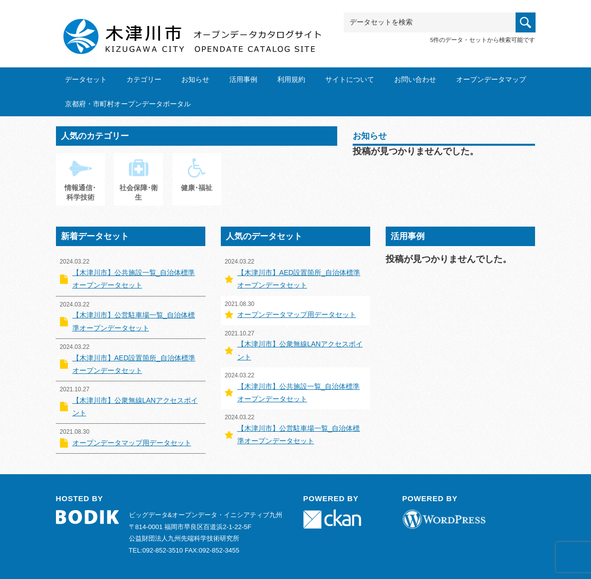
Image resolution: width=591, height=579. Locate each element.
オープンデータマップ (491, 79)
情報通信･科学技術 (80, 184)
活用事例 (243, 79)
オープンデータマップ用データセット (131, 443)
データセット (86, 79)
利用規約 (291, 79)
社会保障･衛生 (138, 184)
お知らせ (195, 79)
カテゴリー (143, 79)
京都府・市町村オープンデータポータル (128, 104)
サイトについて (349, 79)
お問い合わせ (415, 79)
